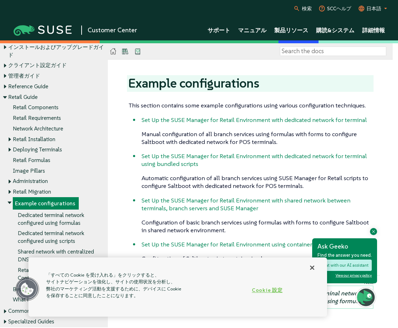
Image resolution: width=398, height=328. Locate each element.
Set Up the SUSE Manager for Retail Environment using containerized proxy (241, 244)
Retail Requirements (37, 118)
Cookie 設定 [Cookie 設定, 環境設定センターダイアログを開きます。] (267, 290)
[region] (177, 287)
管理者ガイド (24, 75)
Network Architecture (38, 128)
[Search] (333, 51)
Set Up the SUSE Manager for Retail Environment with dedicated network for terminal (254, 120)
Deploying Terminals (37, 149)
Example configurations (45, 203)
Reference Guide (28, 86)
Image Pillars (29, 170)
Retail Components (36, 107)
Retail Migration (32, 192)
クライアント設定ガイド (37, 65)
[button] (27, 289)
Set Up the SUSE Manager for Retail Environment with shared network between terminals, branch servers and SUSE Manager (246, 204)
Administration (30, 181)
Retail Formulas (31, 160)
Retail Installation (34, 139)
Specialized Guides (31, 321)
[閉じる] (312, 268)
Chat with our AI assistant (345, 265)
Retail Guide (23, 97)
